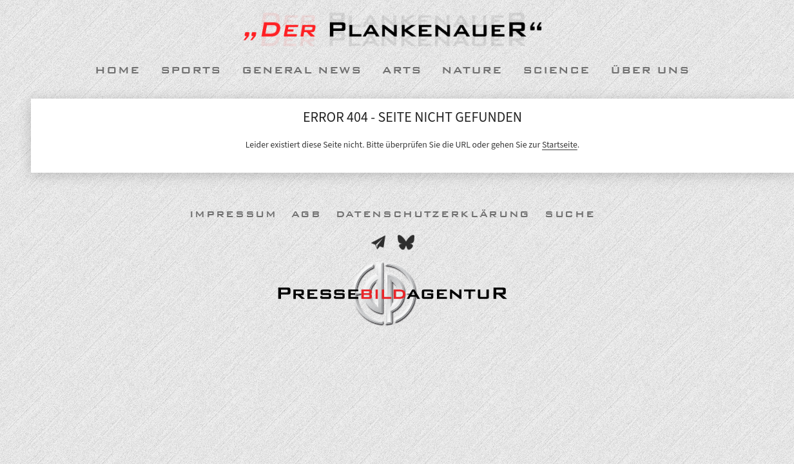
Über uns (650, 70)
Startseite (559, 145)
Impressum (233, 214)
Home (117, 70)
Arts (401, 70)
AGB (306, 214)
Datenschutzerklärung (433, 214)
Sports (190, 70)
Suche (570, 214)
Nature (471, 70)
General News (302, 70)
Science (556, 70)
